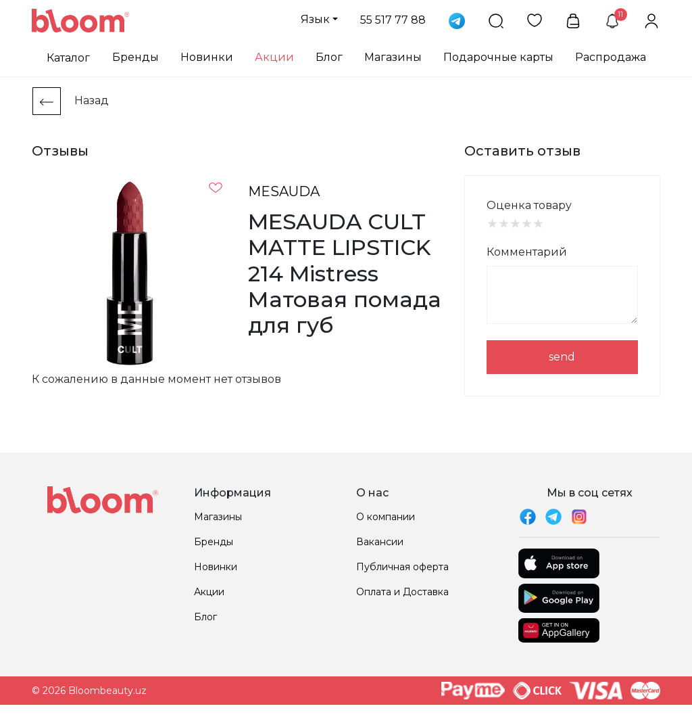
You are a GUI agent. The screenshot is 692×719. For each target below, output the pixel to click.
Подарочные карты (498, 57)
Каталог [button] (68, 57)
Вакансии (379, 542)
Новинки (206, 57)
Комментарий (527, 252)
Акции (274, 57)
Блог (329, 57)
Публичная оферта (402, 567)
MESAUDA (284, 191)
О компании (385, 517)
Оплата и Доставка (402, 592)
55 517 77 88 (393, 20)
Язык (315, 19)
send (562, 356)
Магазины (393, 57)
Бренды (135, 57)
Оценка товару (529, 205)
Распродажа (610, 57)
